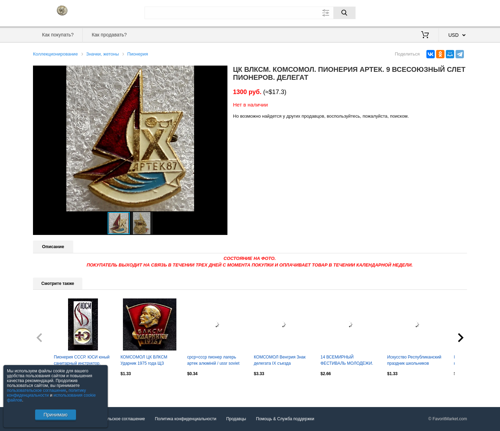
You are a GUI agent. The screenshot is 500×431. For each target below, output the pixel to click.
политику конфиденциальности (46, 393)
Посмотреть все (48, 388)
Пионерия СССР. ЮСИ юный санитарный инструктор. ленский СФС (81, 361)
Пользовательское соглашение (115, 418)
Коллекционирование (55, 54)
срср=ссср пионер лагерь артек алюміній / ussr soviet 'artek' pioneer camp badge (213, 361)
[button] (221, 71)
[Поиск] (344, 13)
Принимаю (55, 414)
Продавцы (236, 418)
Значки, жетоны (102, 54)
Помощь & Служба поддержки (285, 418)
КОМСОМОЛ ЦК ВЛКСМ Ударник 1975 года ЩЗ (143, 360)
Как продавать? (109, 34)
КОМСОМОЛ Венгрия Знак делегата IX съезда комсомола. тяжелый (280, 361)
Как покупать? (58, 34)
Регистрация (453, 12)
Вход (426, 12)
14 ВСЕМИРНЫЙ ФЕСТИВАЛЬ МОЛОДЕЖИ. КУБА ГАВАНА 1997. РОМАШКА (346, 361)
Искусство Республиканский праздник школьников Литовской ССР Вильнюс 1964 (414, 361)
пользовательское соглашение (36, 390)
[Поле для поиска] (250, 13)
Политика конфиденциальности (185, 418)
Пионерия (137, 54)
